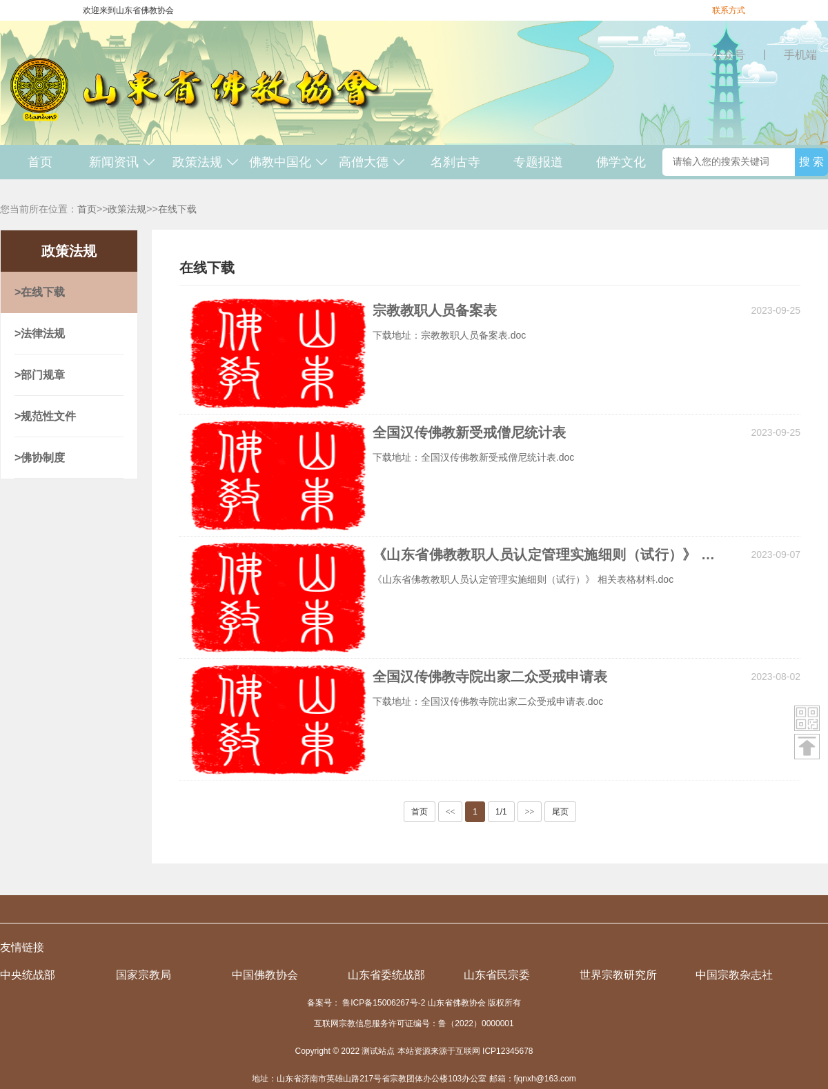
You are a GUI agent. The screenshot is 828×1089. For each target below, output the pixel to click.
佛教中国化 (288, 162)
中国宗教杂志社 (734, 975)
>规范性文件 (45, 416)
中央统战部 (27, 975)
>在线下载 (39, 292)
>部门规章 (39, 375)
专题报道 (538, 162)
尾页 (560, 812)
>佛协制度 (39, 457)
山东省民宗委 (497, 975)
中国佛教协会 (265, 975)
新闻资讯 (122, 162)
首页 (40, 162)
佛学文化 (621, 162)
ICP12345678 (507, 1051)
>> (530, 812)
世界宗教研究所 (618, 975)
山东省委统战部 (386, 975)
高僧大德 (372, 162)
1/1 (501, 812)
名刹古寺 (455, 162)
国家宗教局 (143, 975)
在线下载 (177, 208)
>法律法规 (39, 333)
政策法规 (205, 162)
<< (450, 812)
